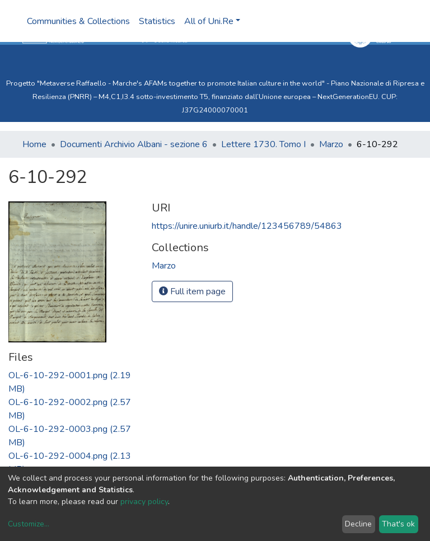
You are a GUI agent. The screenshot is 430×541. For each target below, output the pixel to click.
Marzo (331, 144)
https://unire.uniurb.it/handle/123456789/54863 (247, 226)
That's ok (398, 524)
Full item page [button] (192, 291)
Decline (358, 524)
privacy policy (144, 501)
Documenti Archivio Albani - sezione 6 (134, 144)
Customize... (28, 524)
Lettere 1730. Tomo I (263, 144)
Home (34, 144)
